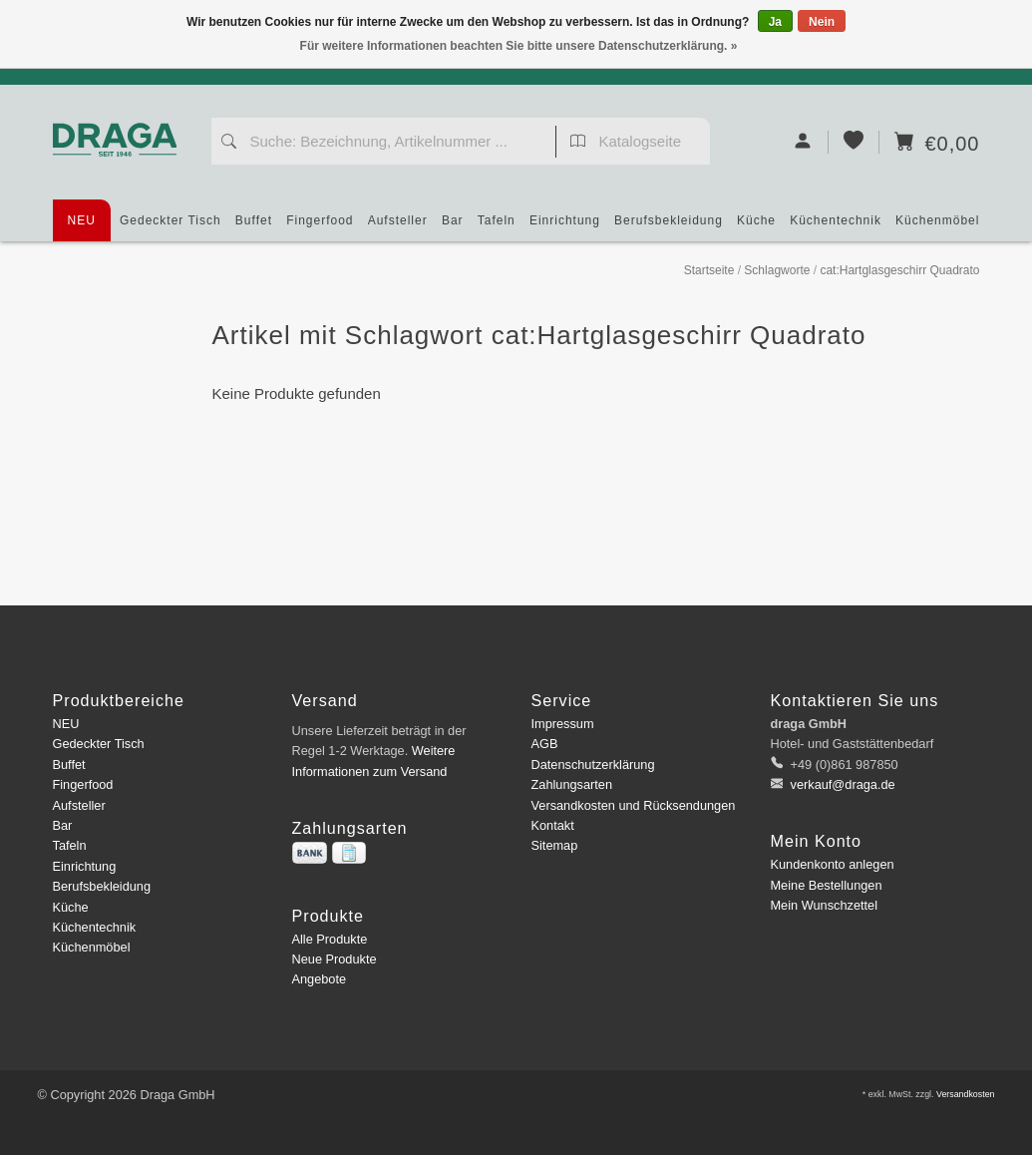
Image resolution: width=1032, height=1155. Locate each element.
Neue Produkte (334, 959)
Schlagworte (777, 270)
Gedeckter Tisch (170, 227)
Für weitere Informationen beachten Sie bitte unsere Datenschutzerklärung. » (519, 46)
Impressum (562, 723)
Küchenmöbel (937, 227)
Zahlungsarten (572, 784)
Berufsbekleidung (668, 227)
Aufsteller (398, 227)
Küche (756, 227)
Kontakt (552, 825)
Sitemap (554, 845)
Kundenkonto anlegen (832, 864)
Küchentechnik (835, 227)
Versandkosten (965, 1094)
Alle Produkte (330, 939)
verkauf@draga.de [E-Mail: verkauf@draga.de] (841, 784)
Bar (453, 227)
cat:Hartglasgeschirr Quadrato (899, 270)
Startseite (709, 270)
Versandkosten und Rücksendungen (633, 805)
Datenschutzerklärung (593, 764)
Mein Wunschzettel (824, 905)
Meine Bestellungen (826, 885)
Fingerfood (319, 227)
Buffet (253, 227)
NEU (82, 220)
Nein (822, 22)
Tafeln (497, 227)
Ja (775, 22)
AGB (544, 743)
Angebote (319, 978)
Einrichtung (564, 227)
